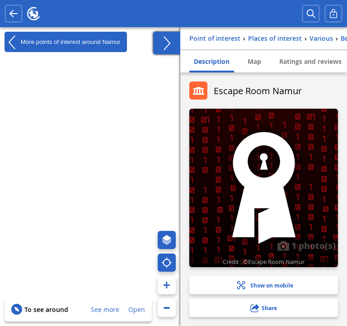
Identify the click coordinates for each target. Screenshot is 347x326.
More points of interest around (62, 42)
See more (105, 309)
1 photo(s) (306, 245)
